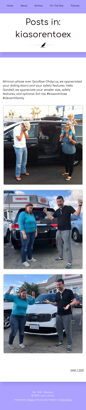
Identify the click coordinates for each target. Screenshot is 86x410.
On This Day (56, 6)
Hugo (31, 400)
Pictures (75, 6)
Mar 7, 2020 (77, 370)
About (24, 6)
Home (10, 6)
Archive (39, 6)
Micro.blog (48, 392)
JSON (40, 392)
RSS (34, 392)
